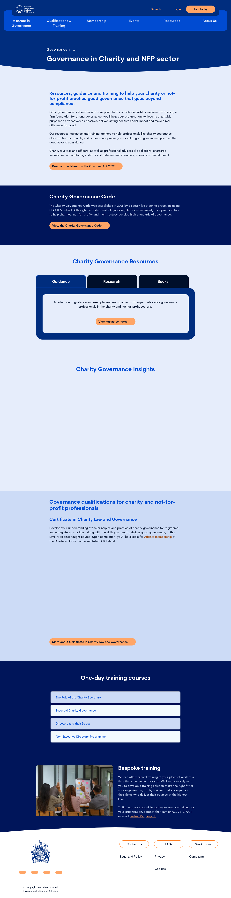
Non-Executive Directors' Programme (81, 736)
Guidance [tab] (61, 281)
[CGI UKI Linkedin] (22, 872)
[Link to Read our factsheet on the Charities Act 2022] (86, 166)
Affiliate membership (158, 537)
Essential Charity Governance (76, 710)
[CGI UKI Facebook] (34, 872)
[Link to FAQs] (168, 844)
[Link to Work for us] (203, 844)
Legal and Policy (131, 856)
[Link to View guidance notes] (115, 321)
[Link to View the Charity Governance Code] (79, 225)
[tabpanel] (115, 314)
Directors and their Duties (73, 723)
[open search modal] (153, 9)
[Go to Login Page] (174, 9)
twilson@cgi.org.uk (143, 816)
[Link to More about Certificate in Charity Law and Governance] (92, 642)
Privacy (160, 856)
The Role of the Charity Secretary (79, 697)
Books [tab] (164, 281)
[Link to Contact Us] (134, 844)
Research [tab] (112, 281)
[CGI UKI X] (46, 872)
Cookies (160, 869)
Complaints (197, 856)
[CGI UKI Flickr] (58, 872)
